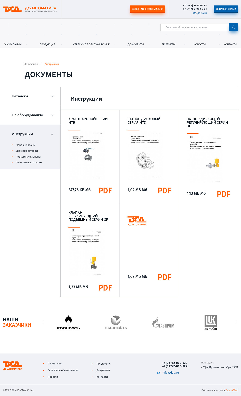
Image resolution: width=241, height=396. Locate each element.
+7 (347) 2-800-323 (195, 5)
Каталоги (20, 96)
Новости (199, 44)
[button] (43, 322)
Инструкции (51, 64)
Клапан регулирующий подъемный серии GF (88, 216)
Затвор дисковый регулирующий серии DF (207, 123)
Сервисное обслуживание (91, 44)
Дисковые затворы (27, 150)
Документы (136, 44)
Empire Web (231, 390)
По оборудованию (27, 115)
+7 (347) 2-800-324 (195, 8)
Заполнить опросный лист (147, 9)
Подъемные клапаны (28, 156)
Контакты (230, 44)
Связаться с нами (226, 9)
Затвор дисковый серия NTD (144, 121)
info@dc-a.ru (199, 13)
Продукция (47, 44)
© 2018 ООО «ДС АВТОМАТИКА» (18, 390)
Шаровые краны (25, 145)
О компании (12, 44)
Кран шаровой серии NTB (88, 121)
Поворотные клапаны (29, 162)
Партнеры (168, 44)
